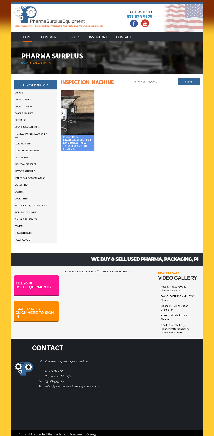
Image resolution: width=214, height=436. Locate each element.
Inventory (98, 37)
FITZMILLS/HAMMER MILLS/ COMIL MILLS (31, 135)
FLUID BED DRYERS (23, 143)
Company (49, 37)
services (72, 37)
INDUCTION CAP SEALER (25, 164)
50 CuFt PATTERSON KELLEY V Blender (177, 298)
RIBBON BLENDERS (23, 233)
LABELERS (19, 191)
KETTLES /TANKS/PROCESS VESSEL (30, 178)
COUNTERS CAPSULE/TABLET (27, 127)
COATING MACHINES (24, 113)
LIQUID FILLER (21, 198)
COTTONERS (20, 120)
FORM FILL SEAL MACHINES (27, 150)
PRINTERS (19, 226)
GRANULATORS (21, 157)
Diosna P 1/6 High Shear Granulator (174, 307)
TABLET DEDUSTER (23, 239)
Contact (123, 37)
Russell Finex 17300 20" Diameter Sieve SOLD (174, 288)
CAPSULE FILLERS (23, 99)
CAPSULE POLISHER (23, 106)
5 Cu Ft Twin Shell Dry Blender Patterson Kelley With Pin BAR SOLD (175, 328)
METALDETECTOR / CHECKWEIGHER (31, 205)
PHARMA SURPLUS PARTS (26, 219)
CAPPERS (19, 92)
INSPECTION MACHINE (25, 171)
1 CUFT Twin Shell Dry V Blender (174, 317)
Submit (189, 81)
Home (27, 37)
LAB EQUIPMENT (22, 184)
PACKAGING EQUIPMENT (26, 212)
